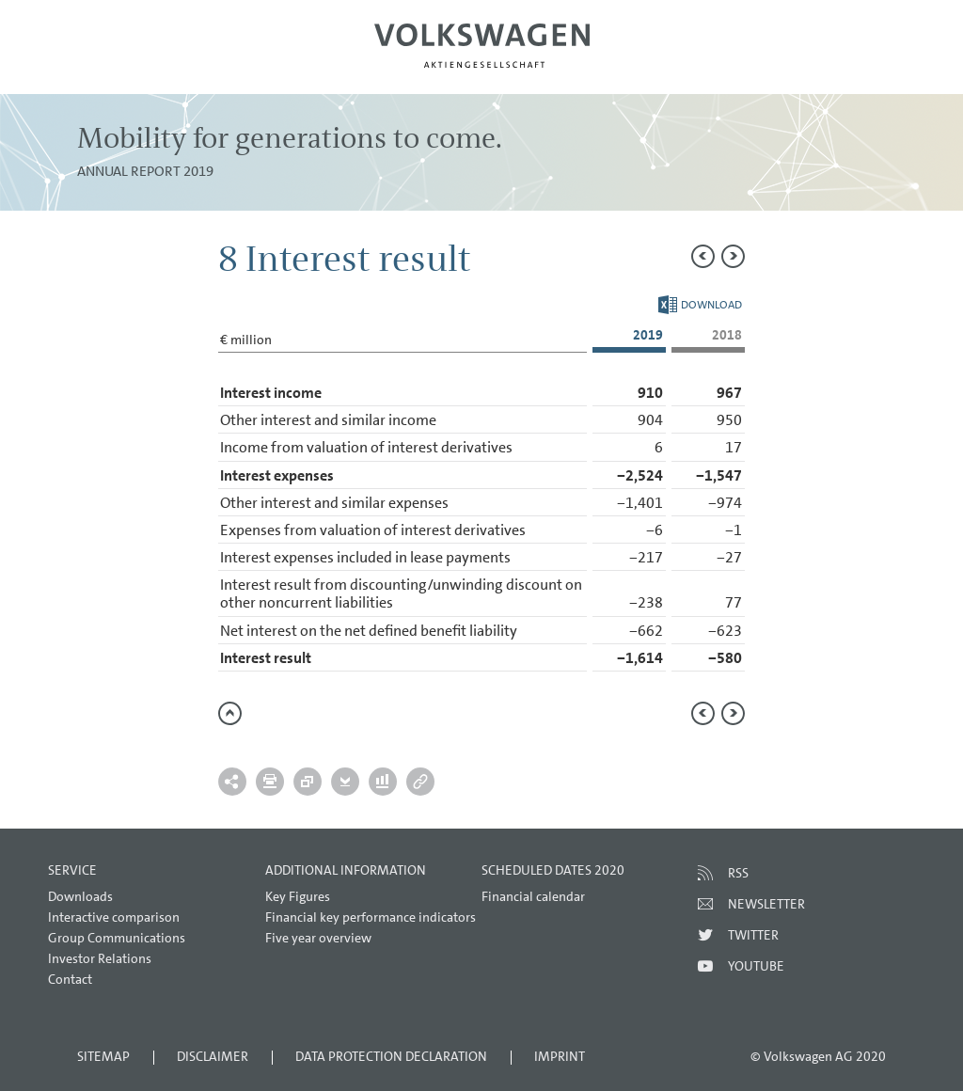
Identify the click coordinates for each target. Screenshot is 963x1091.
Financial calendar (533, 896)
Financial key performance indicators (370, 917)
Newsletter (766, 903)
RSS (738, 872)
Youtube (756, 965)
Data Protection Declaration (391, 1056)
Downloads (80, 896)
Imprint (559, 1056)
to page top (230, 713)
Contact (70, 979)
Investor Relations (99, 958)
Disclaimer (212, 1056)
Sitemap (103, 1056)
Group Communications (116, 937)
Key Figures (297, 896)
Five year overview (318, 937)
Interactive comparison (114, 917)
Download (700, 304)
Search (884, 62)
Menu (78, 62)
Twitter (753, 934)
